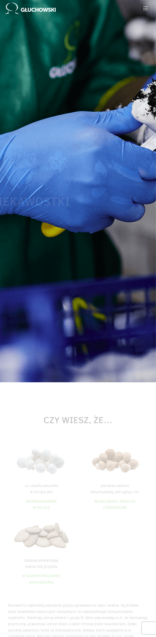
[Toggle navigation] (145, 8)
